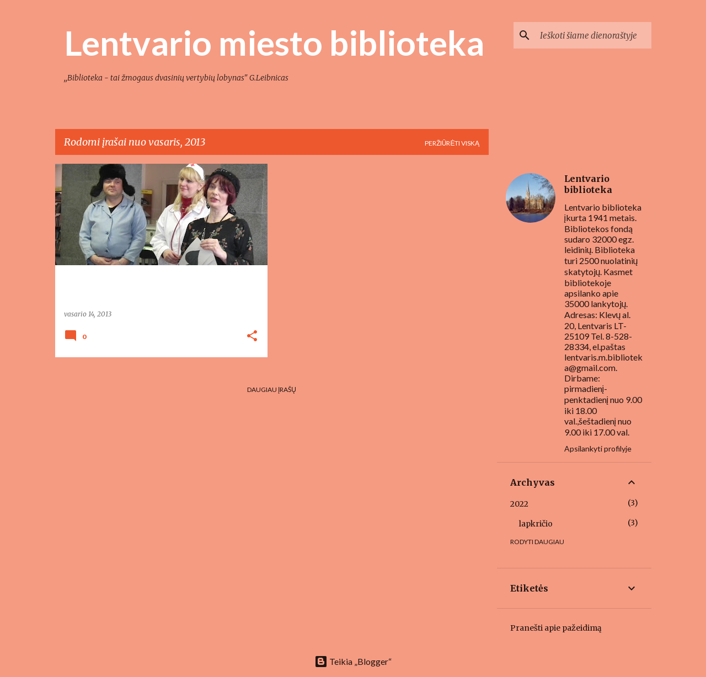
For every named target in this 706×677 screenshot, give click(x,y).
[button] (252, 336)
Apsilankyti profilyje (598, 448)
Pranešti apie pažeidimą (556, 628)
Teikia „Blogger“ (353, 661)
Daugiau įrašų (271, 389)
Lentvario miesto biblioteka (274, 42)
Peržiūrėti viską (452, 143)
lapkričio (536, 524)
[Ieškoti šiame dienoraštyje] (593, 35)
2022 (519, 504)
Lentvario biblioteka (588, 184)
